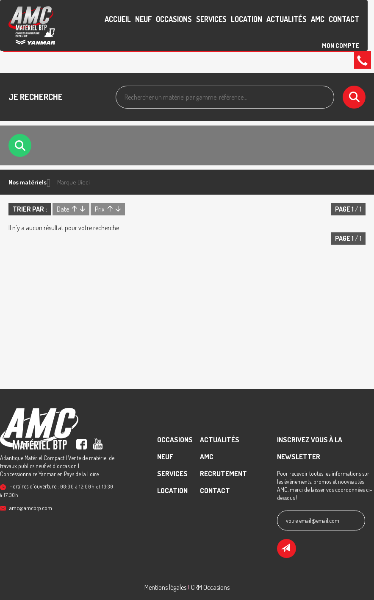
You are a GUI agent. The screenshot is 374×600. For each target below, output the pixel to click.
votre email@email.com (312, 520)
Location (246, 19)
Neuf (143, 19)
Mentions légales (165, 587)
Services (211, 19)
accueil (118, 19)
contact (344, 19)
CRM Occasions (210, 587)
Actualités (286, 19)
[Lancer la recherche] (354, 97)
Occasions (174, 19)
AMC (317, 19)
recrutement (223, 473)
